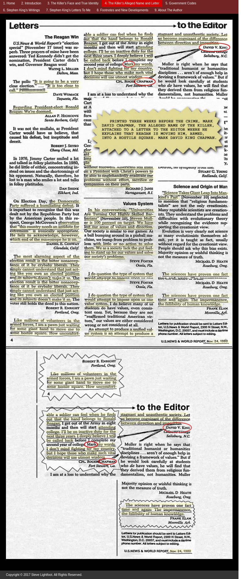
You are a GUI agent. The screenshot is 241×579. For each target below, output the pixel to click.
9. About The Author (168, 10)
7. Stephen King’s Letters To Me (68, 10)
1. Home (9, 3)
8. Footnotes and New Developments (122, 10)
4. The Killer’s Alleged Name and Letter (132, 3)
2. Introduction (31, 3)
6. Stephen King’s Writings (21, 10)
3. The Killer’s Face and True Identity (73, 3)
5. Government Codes (180, 3)
